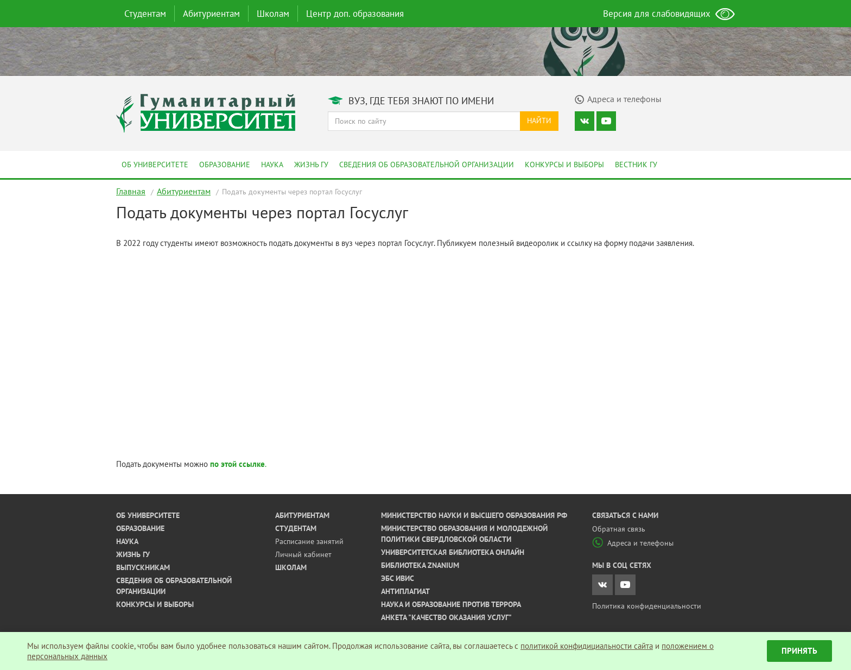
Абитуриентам (211, 14)
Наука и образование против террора (451, 604)
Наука (272, 164)
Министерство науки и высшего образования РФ (474, 515)
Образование (224, 164)
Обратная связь (618, 529)
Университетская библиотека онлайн (452, 552)
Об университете (155, 164)
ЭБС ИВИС (397, 578)
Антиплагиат (405, 591)
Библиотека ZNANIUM (420, 565)
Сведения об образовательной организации (426, 164)
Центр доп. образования (355, 14)
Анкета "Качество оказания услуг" (446, 617)
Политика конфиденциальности (646, 606)
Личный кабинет (303, 554)
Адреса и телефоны (633, 543)
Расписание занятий (309, 541)
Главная (130, 191)
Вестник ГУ (636, 164)
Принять (799, 651)
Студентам (145, 14)
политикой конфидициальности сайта (586, 646)
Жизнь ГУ (311, 164)
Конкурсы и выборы (564, 164)
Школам (273, 14)
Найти (539, 120)
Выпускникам (143, 567)
